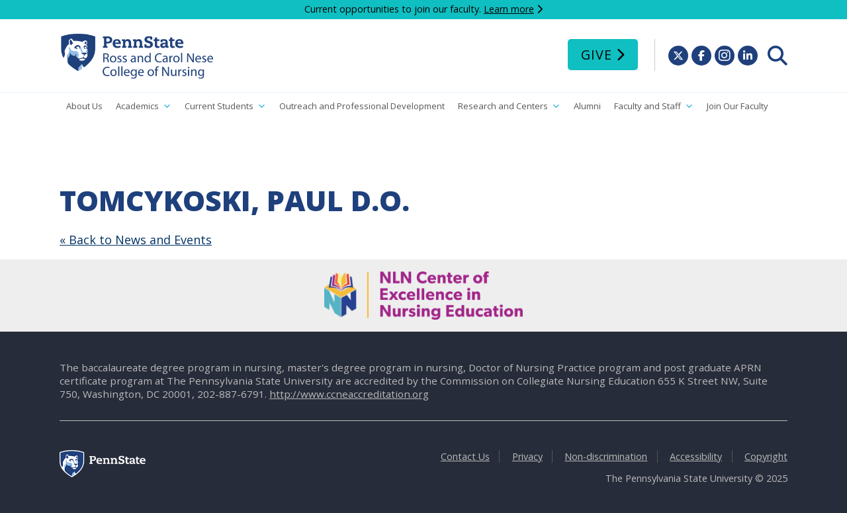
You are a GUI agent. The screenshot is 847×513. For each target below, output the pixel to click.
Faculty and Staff (653, 106)
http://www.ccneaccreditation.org (349, 393)
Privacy (527, 456)
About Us (84, 106)
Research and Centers (509, 106)
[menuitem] (777, 56)
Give (596, 55)
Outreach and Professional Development (362, 106)
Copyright (765, 456)
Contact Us (465, 456)
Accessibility (696, 456)
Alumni (587, 106)
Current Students (225, 106)
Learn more (509, 9)
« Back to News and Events (136, 240)
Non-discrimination (605, 456)
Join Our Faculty (737, 106)
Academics (143, 106)
